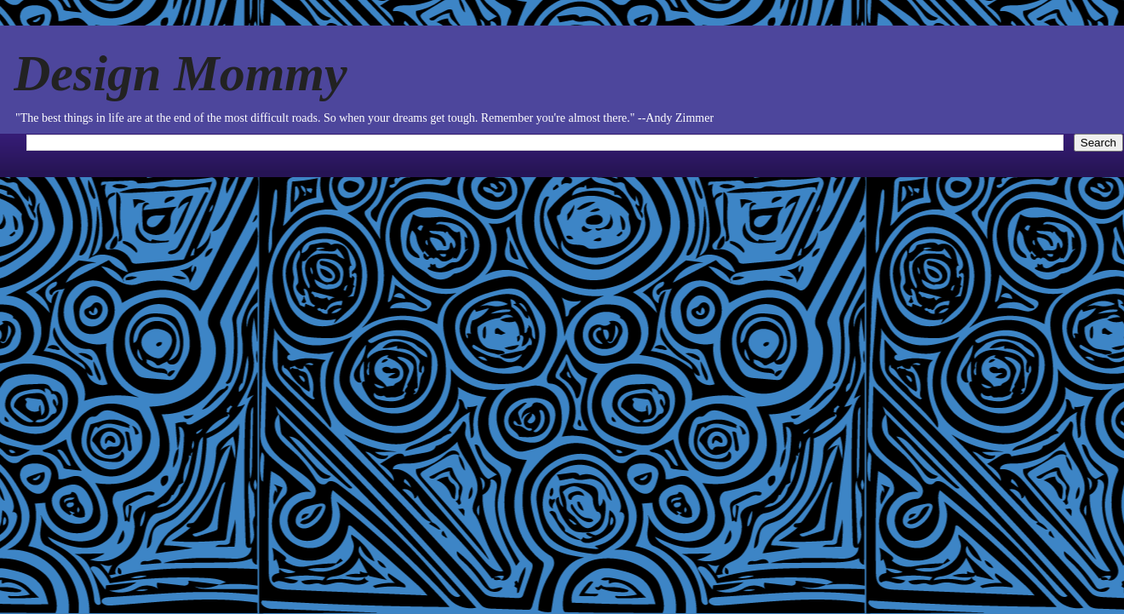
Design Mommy (180, 73)
